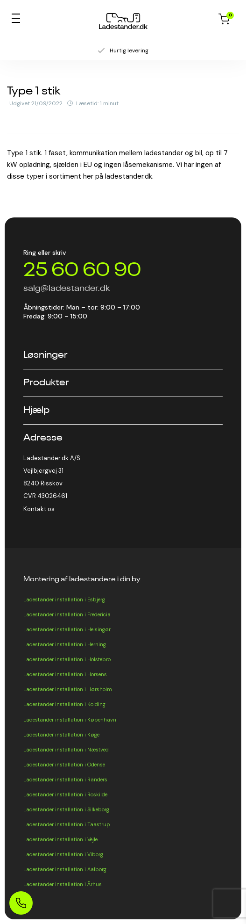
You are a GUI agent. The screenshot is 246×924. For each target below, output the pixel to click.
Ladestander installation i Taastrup (66, 824)
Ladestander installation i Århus (62, 884)
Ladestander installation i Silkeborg (66, 809)
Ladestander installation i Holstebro (67, 659)
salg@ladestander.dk (66, 288)
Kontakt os (39, 509)
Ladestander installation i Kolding (64, 704)
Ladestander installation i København (69, 719)
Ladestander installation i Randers (65, 779)
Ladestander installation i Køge (61, 734)
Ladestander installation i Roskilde (65, 794)
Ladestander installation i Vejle (60, 839)
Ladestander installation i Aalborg (64, 869)
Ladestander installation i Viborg (63, 854)
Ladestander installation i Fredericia (67, 614)
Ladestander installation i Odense (64, 764)
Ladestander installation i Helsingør (67, 629)
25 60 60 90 (82, 270)
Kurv (224, 19)
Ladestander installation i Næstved (66, 749)
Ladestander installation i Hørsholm (67, 689)
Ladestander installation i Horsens (65, 674)
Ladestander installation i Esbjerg (64, 599)
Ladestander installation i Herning (64, 644)
